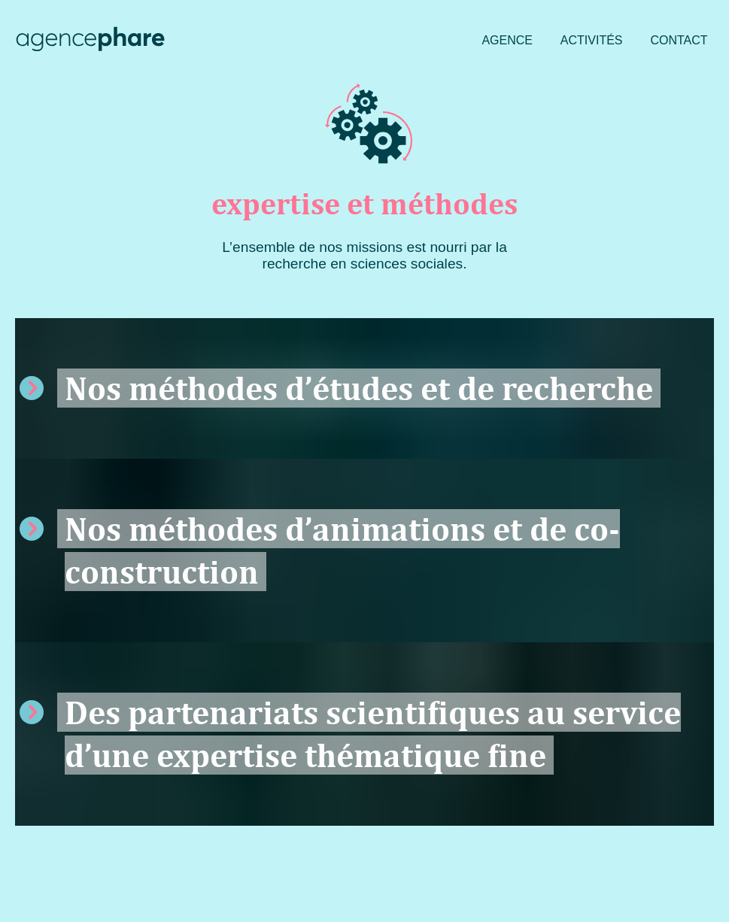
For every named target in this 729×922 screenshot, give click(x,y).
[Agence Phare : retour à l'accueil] (90, 41)
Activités (591, 40)
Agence (507, 40)
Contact (678, 40)
